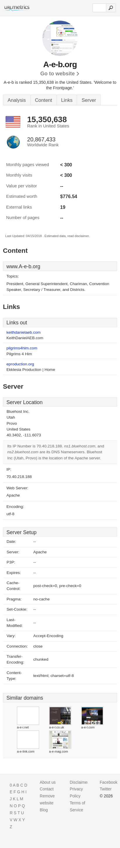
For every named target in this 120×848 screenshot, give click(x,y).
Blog (44, 810)
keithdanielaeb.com (23, 332)
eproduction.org (20, 364)
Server (88, 100)
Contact (47, 789)
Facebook (108, 782)
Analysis (17, 100)
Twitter (106, 789)
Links (66, 100)
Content (43, 100)
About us (48, 782)
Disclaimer (79, 782)
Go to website (57, 74)
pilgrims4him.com (21, 348)
